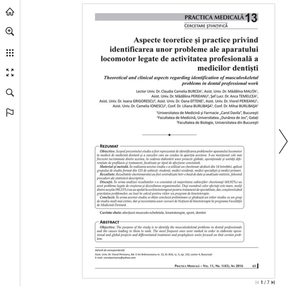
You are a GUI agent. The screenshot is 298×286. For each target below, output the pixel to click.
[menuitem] (10, 41)
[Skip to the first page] (257, 282)
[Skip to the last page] (273, 282)
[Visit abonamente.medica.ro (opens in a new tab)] (10, 11)
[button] (10, 31)
